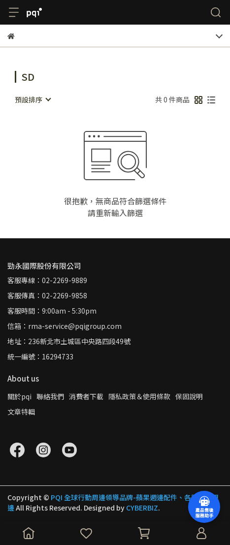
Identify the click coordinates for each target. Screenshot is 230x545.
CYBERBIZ (142, 508)
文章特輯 (21, 412)
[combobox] (32, 99)
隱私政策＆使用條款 (139, 396)
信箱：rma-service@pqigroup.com (64, 326)
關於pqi (19, 396)
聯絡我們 (50, 396)
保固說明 (189, 396)
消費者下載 (86, 396)
